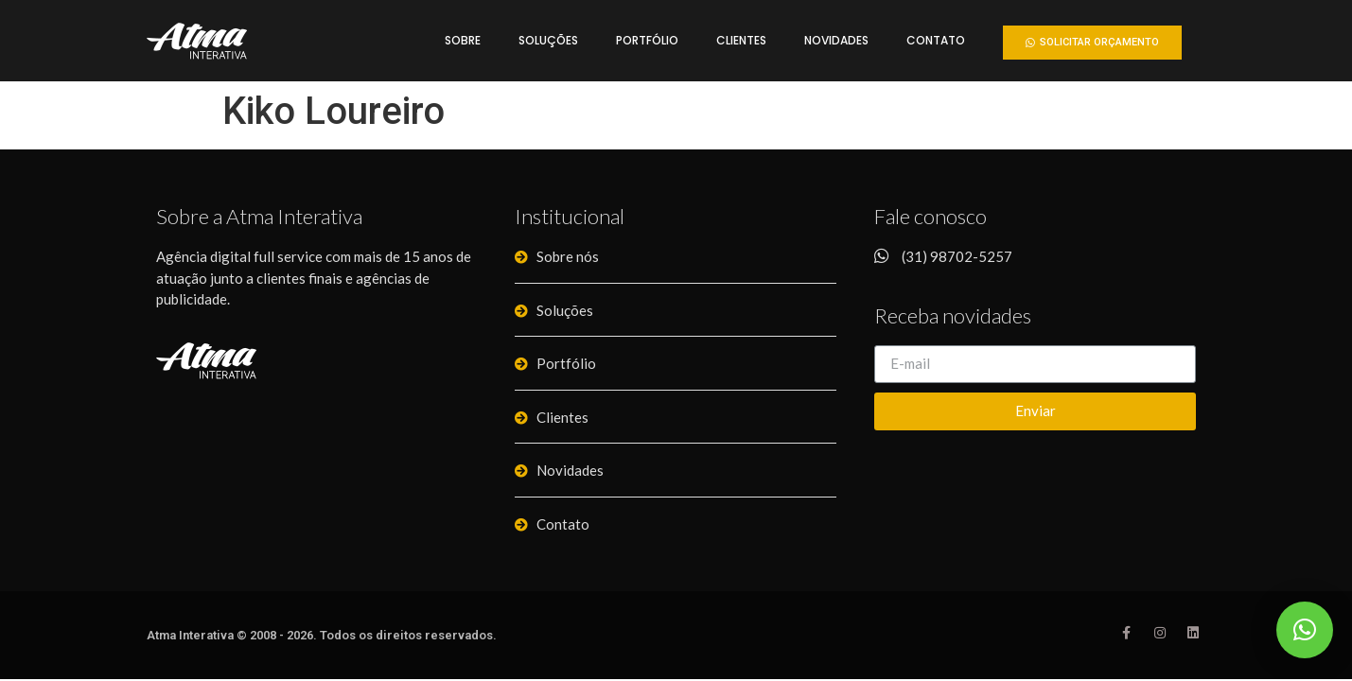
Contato (935, 40)
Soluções (548, 40)
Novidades (836, 40)
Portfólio (647, 40)
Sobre (463, 40)
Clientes (741, 40)
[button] (1092, 43)
